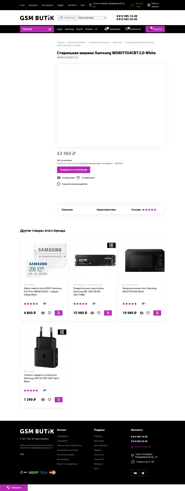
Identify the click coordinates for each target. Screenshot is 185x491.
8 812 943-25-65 (127, 19)
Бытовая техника (66, 454)
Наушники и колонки (67, 450)
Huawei (88, 29)
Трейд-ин (98, 464)
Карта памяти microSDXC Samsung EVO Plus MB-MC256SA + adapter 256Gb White (42, 291)
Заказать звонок (142, 446)
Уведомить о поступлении (73, 169)
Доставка (33, 5)
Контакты (72, 5)
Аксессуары (63, 459)
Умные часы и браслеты (69, 445)
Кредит (61, 5)
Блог (83, 5)
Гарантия (99, 459)
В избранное (88, 178)
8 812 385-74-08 (127, 16)
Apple (59, 29)
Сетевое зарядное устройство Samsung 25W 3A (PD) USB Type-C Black (42, 378)
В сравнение (68, 178)
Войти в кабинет (155, 5)
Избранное (133, 29)
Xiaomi (79, 29)
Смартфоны (63, 436)
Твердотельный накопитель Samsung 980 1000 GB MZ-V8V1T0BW (88, 291)
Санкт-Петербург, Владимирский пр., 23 (109, 5)
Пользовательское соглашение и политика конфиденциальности (36, 446)
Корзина (155, 29)
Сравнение (112, 29)
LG (96, 29)
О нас (22, 5)
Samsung (69, 29)
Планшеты (62, 441)
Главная (98, 436)
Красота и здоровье (67, 464)
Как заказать (47, 5)
